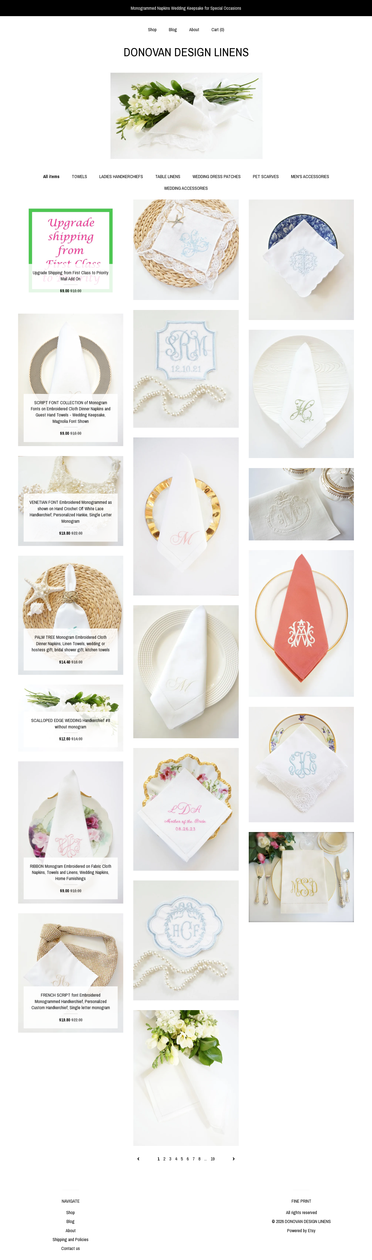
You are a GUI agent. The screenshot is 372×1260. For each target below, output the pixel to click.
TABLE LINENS (167, 176)
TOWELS (79, 176)
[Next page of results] (233, 1159)
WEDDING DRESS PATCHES (217, 176)
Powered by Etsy (301, 1230)
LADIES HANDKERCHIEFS (121, 176)
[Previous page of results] (139, 1159)
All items (51, 176)
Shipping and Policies (70, 1239)
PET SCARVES (266, 176)
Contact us (70, 1248)
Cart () (217, 29)
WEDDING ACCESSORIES (186, 188)
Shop (152, 29)
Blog (173, 29)
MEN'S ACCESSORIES (310, 176)
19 (213, 1159)
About (194, 29)
